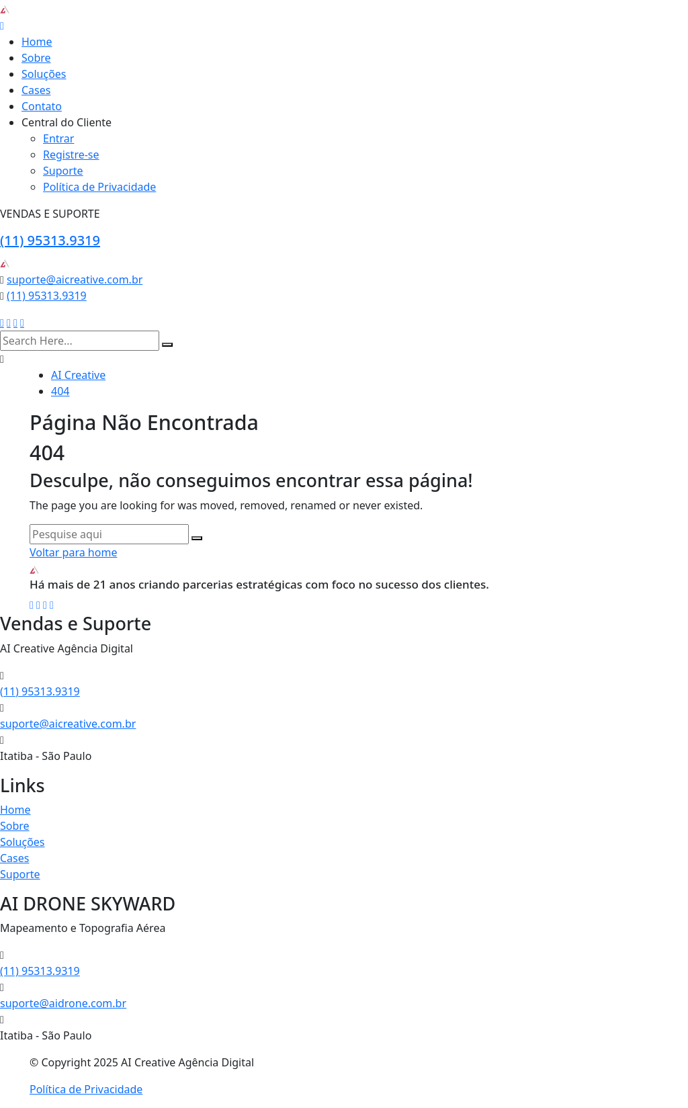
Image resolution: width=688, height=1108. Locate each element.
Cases (36, 90)
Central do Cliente (67, 122)
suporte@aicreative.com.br (74, 279)
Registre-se (71, 154)
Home (37, 41)
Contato (42, 106)
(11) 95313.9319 (50, 240)
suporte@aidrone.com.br (63, 1003)
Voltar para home (73, 552)
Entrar (58, 138)
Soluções (44, 74)
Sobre (36, 57)
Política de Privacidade (99, 186)
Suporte (63, 170)
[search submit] (167, 345)
